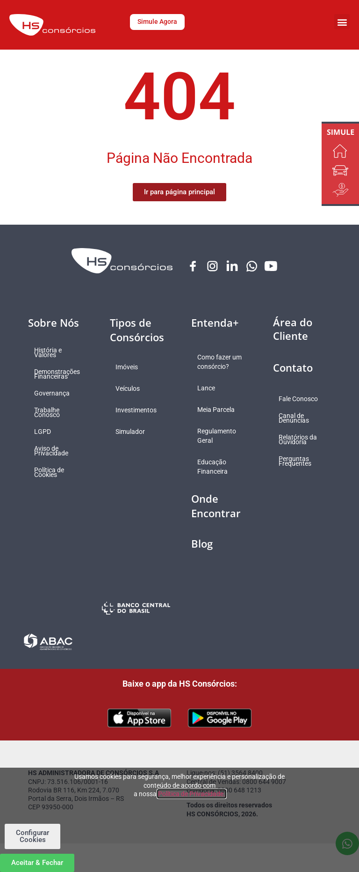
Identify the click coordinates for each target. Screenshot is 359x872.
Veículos (131, 389)
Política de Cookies (52, 473)
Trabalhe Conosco (50, 413)
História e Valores (51, 353)
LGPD (45, 432)
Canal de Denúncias (297, 418)
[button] (342, 21)
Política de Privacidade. (191, 794)
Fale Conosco (302, 399)
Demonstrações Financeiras (60, 374)
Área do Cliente (292, 329)
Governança (55, 393)
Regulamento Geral (220, 445)
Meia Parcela (219, 419)
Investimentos (139, 410)
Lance (209, 398)
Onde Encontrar (216, 515)
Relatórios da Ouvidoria (301, 440)
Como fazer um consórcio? (217, 367)
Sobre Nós (53, 323)
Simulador (134, 432)
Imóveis (130, 367)
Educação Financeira (216, 476)
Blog (202, 553)
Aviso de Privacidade (54, 451)
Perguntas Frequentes (298, 461)
